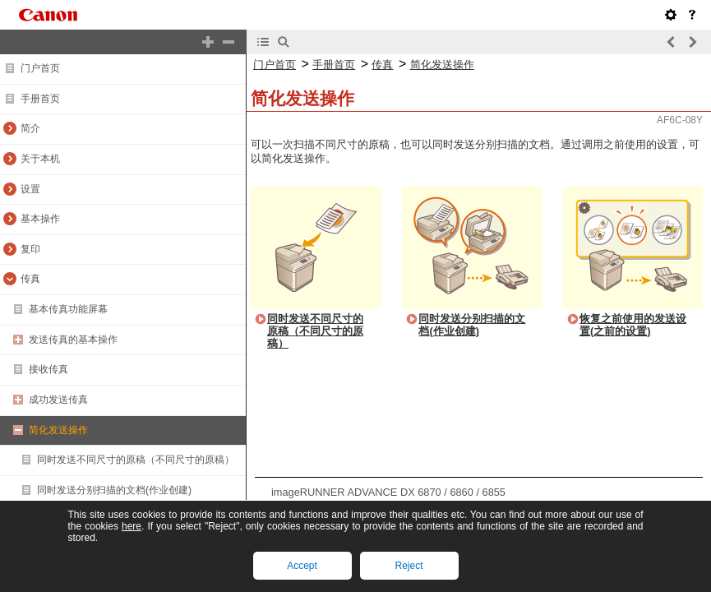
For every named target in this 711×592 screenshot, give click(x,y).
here (131, 526)
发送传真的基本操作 (73, 339)
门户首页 (40, 68)
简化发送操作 (58, 430)
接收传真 (48, 369)
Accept (302, 565)
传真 (30, 278)
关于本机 (40, 158)
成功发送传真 (58, 399)
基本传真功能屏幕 (68, 309)
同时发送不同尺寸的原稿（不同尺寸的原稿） (135, 459)
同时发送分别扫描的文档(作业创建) (114, 490)
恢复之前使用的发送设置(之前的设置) (632, 324)
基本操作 (40, 218)
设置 (30, 189)
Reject (408, 565)
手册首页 (40, 98)
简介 (30, 128)
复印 (30, 249)
